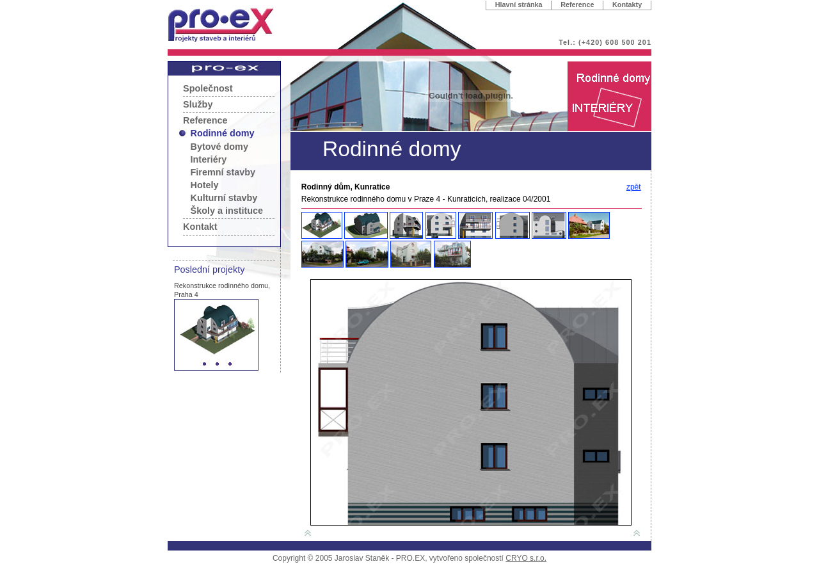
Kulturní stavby (224, 198)
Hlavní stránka (519, 4)
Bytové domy (219, 146)
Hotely (205, 185)
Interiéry (209, 159)
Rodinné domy (223, 133)
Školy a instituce (227, 210)
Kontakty (627, 4)
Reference (577, 4)
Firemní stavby (223, 172)
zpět (633, 186)
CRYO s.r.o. (525, 558)
